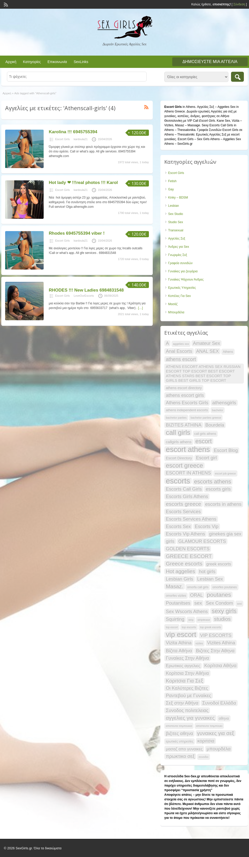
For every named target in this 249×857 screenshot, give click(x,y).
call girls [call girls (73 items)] (178, 432)
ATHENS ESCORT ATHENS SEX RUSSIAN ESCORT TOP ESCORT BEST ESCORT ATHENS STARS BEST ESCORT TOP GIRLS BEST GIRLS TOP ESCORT (203, 374)
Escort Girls (62, 139)
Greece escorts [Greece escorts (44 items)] (184, 563)
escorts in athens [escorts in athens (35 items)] (223, 504)
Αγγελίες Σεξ (176, 238)
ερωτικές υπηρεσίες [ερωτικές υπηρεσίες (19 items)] (179, 741)
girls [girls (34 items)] (170, 541)
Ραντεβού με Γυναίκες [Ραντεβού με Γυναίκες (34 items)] (188, 695)
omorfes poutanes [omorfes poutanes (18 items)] (224, 587)
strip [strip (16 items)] (190, 619)
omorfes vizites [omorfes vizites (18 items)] (176, 595)
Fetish (172, 181)
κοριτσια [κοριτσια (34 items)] (205, 741)
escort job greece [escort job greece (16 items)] (225, 473)
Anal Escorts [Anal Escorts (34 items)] (179, 351)
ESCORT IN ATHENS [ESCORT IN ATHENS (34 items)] (188, 473)
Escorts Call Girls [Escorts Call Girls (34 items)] (184, 489)
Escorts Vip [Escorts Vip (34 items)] (206, 526)
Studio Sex (175, 222)
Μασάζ (173, 304)
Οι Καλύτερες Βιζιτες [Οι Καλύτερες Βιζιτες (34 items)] (187, 688)
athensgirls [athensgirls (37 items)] (224, 402)
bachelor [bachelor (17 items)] (217, 410)
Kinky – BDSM (178, 197)
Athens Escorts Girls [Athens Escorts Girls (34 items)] (187, 402)
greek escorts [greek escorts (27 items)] (218, 564)
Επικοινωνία (57, 62)
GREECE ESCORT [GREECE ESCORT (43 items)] (189, 556)
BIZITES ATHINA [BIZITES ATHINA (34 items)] (184, 425)
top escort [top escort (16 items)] (172, 627)
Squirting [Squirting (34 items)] (175, 619)
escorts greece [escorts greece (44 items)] (183, 504)
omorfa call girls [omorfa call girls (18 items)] (197, 587)
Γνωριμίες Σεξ (177, 255)
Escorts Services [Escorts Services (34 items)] (183, 511)
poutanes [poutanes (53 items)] (219, 595)
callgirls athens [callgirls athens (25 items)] (178, 442)
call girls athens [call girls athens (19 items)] (205, 434)
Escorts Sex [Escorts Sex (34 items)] (178, 526)
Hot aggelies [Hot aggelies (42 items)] (180, 571)
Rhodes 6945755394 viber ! (76, 233)
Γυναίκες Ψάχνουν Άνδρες (186, 279)
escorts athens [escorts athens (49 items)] (212, 482)
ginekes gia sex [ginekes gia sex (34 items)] (225, 533)
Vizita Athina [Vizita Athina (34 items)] (178, 642)
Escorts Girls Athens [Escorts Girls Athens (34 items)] (187, 496)
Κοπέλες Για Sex (179, 296)
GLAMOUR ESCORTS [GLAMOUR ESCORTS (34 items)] (202, 541)
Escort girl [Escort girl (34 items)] (206, 457)
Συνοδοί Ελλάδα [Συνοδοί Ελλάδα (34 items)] (219, 703)
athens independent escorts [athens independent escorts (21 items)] (187, 410)
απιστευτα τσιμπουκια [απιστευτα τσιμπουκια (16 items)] (179, 725)
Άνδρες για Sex (178, 247)
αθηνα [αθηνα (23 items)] (224, 718)
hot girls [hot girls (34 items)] (207, 571)
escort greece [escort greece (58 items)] (184, 465)
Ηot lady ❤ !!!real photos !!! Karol (83, 182)
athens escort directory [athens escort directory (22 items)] (184, 388)
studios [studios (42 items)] (222, 619)
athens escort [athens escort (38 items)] (181, 359)
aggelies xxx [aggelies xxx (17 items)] (181, 343)
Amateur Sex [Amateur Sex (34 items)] (206, 343)
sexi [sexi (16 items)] (239, 603)
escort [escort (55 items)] (203, 441)
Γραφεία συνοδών (180, 263)
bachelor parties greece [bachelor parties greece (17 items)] (205, 417)
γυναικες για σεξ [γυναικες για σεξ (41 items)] (215, 733)
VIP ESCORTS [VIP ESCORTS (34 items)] (216, 635)
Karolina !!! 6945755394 (73, 131)
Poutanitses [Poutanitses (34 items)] (178, 603)
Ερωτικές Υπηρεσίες (182, 288)
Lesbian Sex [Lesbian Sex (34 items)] (210, 579)
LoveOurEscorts (84, 295)
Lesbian (173, 206)
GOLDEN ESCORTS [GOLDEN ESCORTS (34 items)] (187, 548)
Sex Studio (175, 214)
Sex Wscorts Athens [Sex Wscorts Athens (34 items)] (187, 611)
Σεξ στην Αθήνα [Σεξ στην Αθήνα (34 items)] (182, 703)
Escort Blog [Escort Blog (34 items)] (226, 450)
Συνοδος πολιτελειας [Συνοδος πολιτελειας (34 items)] (187, 710)
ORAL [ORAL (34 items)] (196, 595)
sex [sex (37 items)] (198, 603)
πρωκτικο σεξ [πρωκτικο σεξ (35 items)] (180, 756)
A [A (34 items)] (167, 343)
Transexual (175, 230)
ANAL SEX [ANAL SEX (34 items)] (207, 351)
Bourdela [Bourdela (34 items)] (214, 425)
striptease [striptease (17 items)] (203, 619)
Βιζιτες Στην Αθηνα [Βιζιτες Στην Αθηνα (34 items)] (215, 650)
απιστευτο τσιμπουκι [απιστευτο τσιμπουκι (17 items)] (209, 725)
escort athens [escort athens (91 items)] (188, 449)
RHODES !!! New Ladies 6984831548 (86, 290)
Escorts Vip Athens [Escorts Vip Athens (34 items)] (185, 533)
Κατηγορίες (32, 62)
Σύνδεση (239, 4)
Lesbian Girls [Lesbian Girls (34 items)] (179, 579)
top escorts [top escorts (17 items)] (189, 627)
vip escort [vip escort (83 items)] (181, 635)
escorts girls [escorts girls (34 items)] (218, 489)
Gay (171, 189)
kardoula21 (81, 139)
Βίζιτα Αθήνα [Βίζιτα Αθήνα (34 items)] (179, 650)
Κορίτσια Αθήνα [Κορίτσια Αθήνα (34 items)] (220, 665)
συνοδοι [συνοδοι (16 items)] (203, 756)
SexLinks (81, 62)
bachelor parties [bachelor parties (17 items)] (176, 417)
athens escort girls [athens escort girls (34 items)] (185, 395)
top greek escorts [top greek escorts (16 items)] (210, 627)
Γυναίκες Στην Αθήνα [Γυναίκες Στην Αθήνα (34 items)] (187, 658)
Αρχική (10, 62)
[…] (140, 308)
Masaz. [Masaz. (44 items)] (174, 586)
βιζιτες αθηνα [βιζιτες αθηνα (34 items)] (179, 733)
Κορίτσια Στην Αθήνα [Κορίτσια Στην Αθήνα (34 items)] (187, 673)
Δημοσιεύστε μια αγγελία (210, 61)
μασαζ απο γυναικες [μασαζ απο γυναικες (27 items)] (184, 749)
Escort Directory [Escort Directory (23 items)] (179, 458)
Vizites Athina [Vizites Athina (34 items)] (221, 642)
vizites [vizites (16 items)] (199, 643)
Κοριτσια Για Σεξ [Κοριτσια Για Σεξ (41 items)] (184, 681)
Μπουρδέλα (176, 312)
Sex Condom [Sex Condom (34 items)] (219, 603)
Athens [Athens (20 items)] (228, 352)
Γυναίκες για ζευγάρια (183, 271)
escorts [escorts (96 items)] (178, 481)
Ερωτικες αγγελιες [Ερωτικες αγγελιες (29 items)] (183, 665)
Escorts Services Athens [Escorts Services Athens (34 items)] (191, 519)
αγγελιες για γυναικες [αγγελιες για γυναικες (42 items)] (190, 718)
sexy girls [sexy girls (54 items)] (224, 611)
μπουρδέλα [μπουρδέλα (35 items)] (219, 748)
